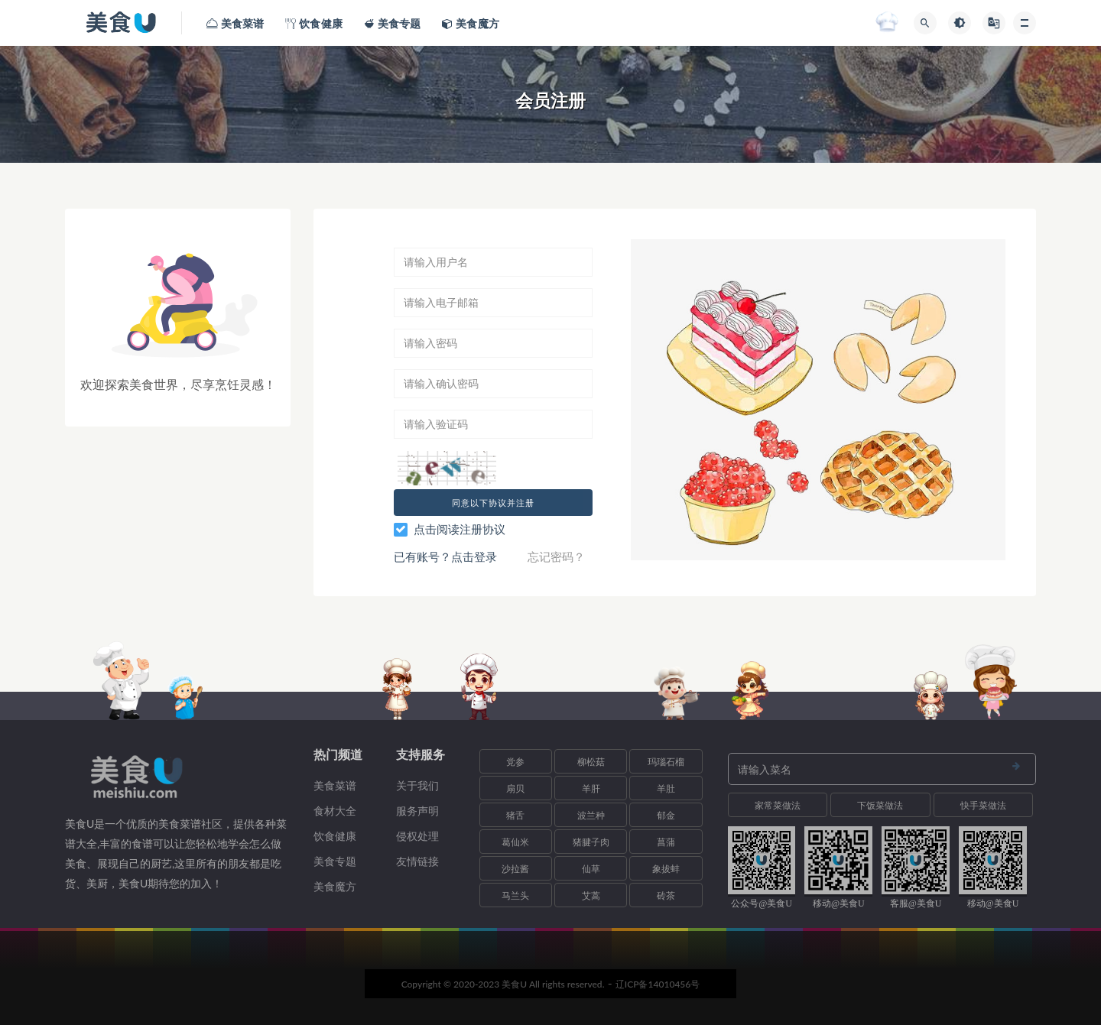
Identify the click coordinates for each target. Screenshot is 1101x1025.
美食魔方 (334, 886)
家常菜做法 (778, 805)
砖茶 (666, 895)
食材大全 (334, 810)
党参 (515, 761)
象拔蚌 (666, 868)
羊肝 (591, 788)
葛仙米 (515, 842)
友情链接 (417, 861)
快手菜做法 (983, 805)
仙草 (591, 868)
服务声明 (417, 810)
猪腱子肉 (591, 842)
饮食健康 (334, 835)
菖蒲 (666, 842)
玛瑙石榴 (666, 761)
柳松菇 (591, 761)
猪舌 (515, 815)
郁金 (666, 815)
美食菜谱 (334, 785)
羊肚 (666, 788)
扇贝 (515, 788)
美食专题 (334, 861)
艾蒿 (591, 895)
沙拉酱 (515, 868)
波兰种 (591, 815)
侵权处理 (417, 835)
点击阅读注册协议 (459, 529)
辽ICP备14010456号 (657, 984)
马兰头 (515, 895)
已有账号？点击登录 (445, 556)
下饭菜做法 (880, 805)
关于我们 (417, 785)
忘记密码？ (556, 556)
